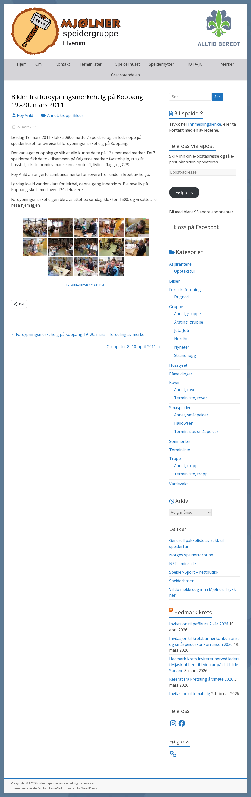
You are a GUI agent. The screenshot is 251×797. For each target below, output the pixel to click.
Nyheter (181, 347)
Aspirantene (180, 264)
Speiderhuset (127, 64)
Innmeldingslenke (204, 124)
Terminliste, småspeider (196, 431)
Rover (174, 382)
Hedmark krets (193, 612)
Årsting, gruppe (188, 322)
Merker (227, 64)
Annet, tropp (59, 115)
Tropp (175, 458)
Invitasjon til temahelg (189, 693)
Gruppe (176, 306)
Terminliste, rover (190, 398)
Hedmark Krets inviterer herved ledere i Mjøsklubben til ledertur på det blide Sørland (204, 664)
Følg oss (184, 192)
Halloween (183, 423)
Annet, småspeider (191, 415)
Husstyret (178, 365)
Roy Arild (25, 115)
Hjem (21, 64)
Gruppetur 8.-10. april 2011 (134, 346)
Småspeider (180, 407)
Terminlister (90, 64)
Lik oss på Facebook (194, 226)
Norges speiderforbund (191, 555)
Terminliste (179, 450)
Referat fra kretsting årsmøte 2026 (201, 679)
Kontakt (62, 64)
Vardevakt (178, 483)
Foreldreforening (185, 289)
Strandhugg (185, 355)
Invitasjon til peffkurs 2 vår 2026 (198, 624)
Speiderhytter (161, 64)
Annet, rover (185, 389)
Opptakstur (184, 271)
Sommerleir (179, 441)
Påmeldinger (180, 374)
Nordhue (182, 338)
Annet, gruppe (187, 313)
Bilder (78, 115)
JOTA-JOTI (197, 64)
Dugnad (181, 296)
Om (38, 64)
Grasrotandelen (125, 75)
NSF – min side (182, 563)
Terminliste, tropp (191, 474)
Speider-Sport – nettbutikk (193, 572)
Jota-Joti (181, 330)
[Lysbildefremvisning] (86, 284)
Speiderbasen (181, 580)
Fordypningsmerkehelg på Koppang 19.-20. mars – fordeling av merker (78, 334)
